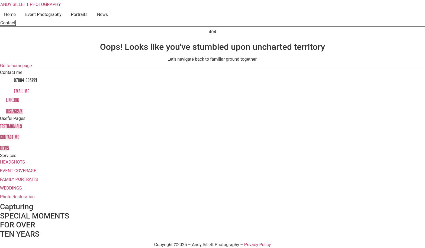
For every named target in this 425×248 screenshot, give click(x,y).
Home (10, 14)
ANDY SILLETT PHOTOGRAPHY (30, 4)
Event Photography (43, 14)
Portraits (79, 14)
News (102, 14)
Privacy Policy (257, 244)
